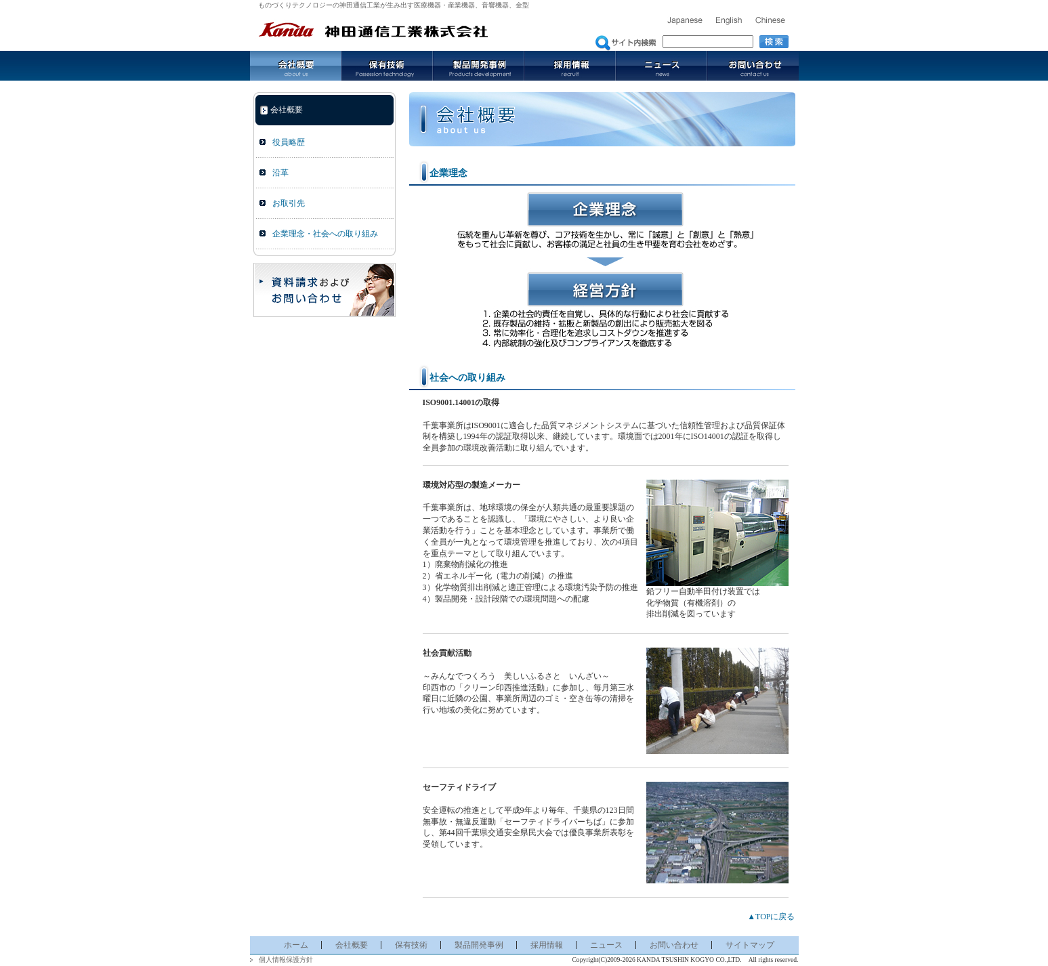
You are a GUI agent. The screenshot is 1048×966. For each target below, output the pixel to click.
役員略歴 (288, 142)
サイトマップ (750, 945)
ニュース (661, 66)
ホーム (296, 945)
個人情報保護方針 (286, 959)
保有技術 (387, 66)
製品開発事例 (478, 66)
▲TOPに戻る (771, 916)
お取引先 (288, 203)
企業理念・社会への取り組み (325, 233)
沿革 (280, 172)
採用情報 (570, 66)
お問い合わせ (753, 66)
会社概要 (295, 66)
